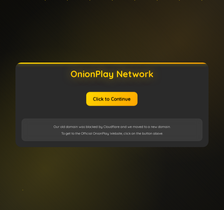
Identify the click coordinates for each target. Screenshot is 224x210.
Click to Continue (112, 99)
